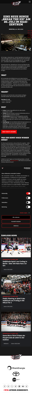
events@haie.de (14, 160)
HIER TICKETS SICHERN (9, 132)
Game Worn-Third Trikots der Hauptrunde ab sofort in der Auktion (14, 338)
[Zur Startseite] (16, 3)
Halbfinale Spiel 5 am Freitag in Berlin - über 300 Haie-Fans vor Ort (15, 263)
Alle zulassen (15, 217)
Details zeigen (23, 212)
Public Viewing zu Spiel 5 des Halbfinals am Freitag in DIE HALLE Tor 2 (14, 300)
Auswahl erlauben (16, 221)
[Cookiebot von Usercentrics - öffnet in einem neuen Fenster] (24, 168)
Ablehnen (16, 225)
